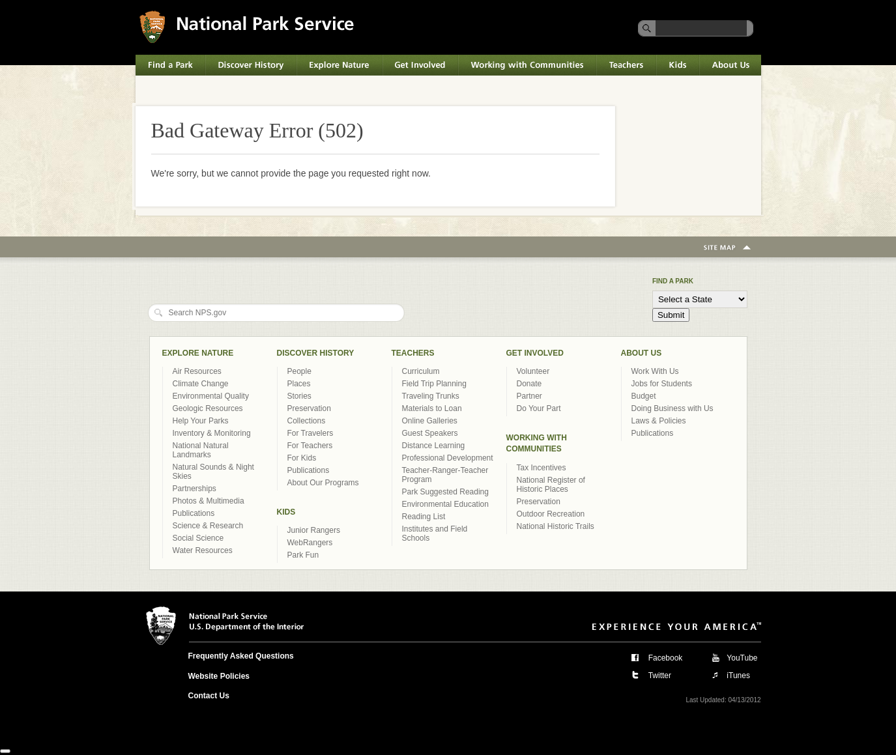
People (299, 371)
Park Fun (303, 555)
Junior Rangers (313, 530)
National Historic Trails (555, 526)
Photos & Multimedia (208, 501)
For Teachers (310, 445)
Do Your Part (539, 408)
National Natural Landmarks (201, 450)
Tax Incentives (541, 467)
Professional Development (447, 458)
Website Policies (219, 676)
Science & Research (208, 525)
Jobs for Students (661, 383)
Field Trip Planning (434, 383)
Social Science (198, 538)
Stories (299, 396)
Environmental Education (445, 504)
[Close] (5, 751)
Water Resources (203, 550)
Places (299, 383)
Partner (529, 396)
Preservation (309, 408)
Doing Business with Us (672, 408)
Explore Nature (339, 65)
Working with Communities (527, 65)
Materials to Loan (432, 408)
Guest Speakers (430, 433)
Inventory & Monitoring (212, 433)
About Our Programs (323, 482)
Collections (306, 420)
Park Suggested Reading (445, 491)
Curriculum (421, 371)
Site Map (727, 248)
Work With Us (655, 371)
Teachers (626, 65)
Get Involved (420, 65)
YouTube (742, 657)
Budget (643, 396)
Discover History (250, 65)
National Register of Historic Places (551, 485)
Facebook (665, 657)
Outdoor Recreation (551, 514)
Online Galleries (429, 420)
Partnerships (194, 488)
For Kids (302, 458)
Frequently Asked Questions (241, 656)
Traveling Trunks (430, 396)
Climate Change (201, 383)
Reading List (424, 516)
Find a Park (170, 65)
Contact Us (208, 695)
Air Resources (197, 371)
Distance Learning (433, 445)
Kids (677, 65)
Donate (529, 383)
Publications (194, 513)
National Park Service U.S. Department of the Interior (246, 26)
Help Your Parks (201, 420)
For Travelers (310, 433)
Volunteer (533, 371)
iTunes (738, 675)
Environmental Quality (211, 396)
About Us (730, 65)
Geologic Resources (208, 408)
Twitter (659, 675)
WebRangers (310, 542)
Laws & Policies (658, 420)
